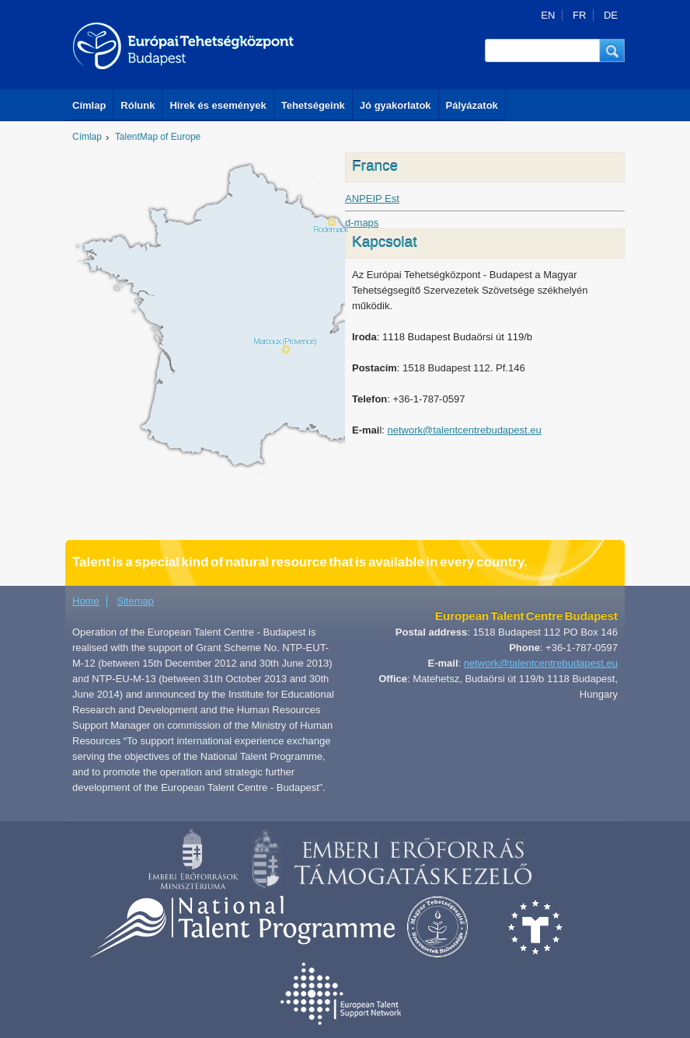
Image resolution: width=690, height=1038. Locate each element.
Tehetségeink (313, 105)
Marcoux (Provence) (284, 341)
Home (85, 601)
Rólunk (137, 105)
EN (548, 15)
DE (611, 15)
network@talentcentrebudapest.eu (465, 430)
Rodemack (330, 229)
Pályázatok (472, 105)
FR (579, 15)
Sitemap (135, 601)
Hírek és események (217, 105)
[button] (612, 50)
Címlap (89, 105)
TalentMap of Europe (157, 136)
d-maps (361, 222)
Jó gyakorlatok (395, 105)
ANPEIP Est (372, 198)
